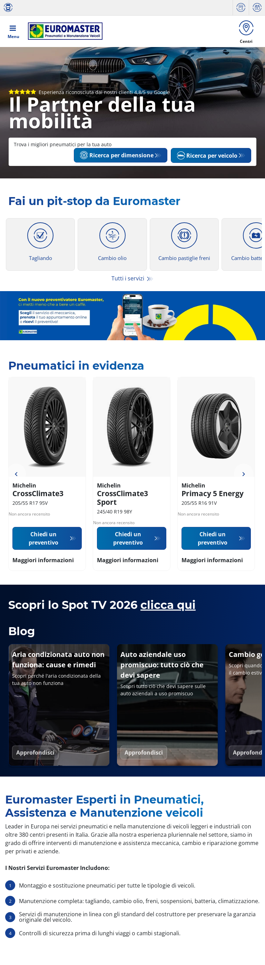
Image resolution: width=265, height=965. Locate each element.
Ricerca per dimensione (117, 156)
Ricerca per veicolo (207, 156)
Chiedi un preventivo (43, 539)
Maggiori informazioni (43, 561)
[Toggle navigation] (13, 31)
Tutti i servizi (128, 280)
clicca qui (168, 606)
